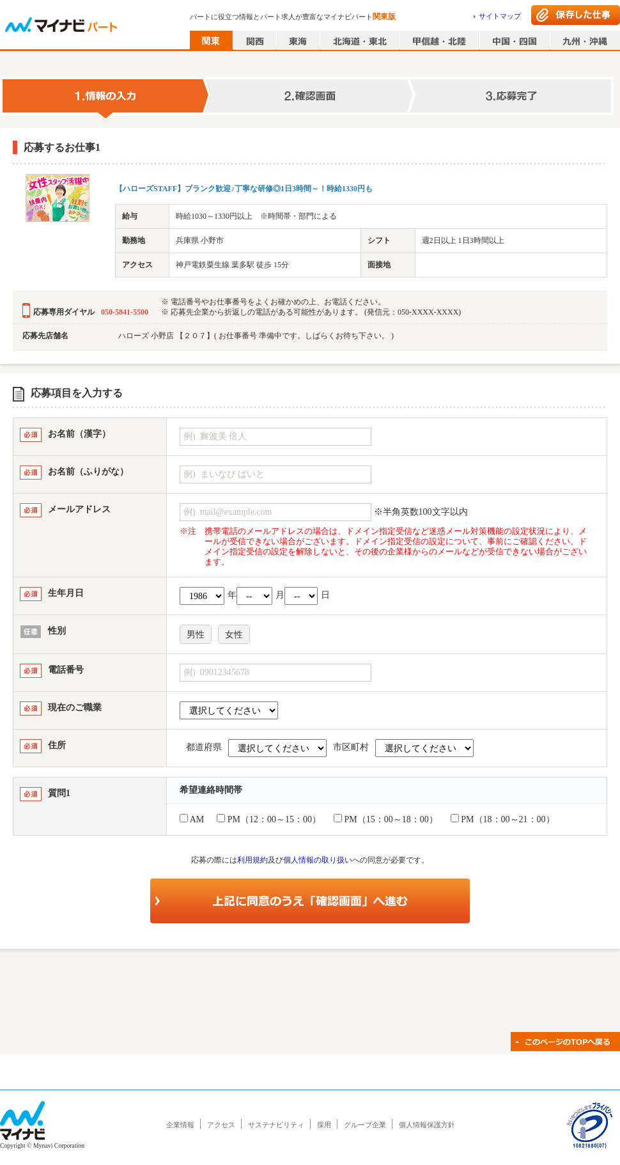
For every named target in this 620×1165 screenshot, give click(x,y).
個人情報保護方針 (427, 1125)
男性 (196, 634)
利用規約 (252, 860)
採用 (324, 1125)
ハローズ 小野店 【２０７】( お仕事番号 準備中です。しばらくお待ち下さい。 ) (256, 335)
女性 (234, 634)
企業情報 (180, 1125)
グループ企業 (365, 1125)
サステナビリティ (276, 1125)
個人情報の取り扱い (317, 860)
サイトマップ (500, 16)
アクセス (221, 1125)
